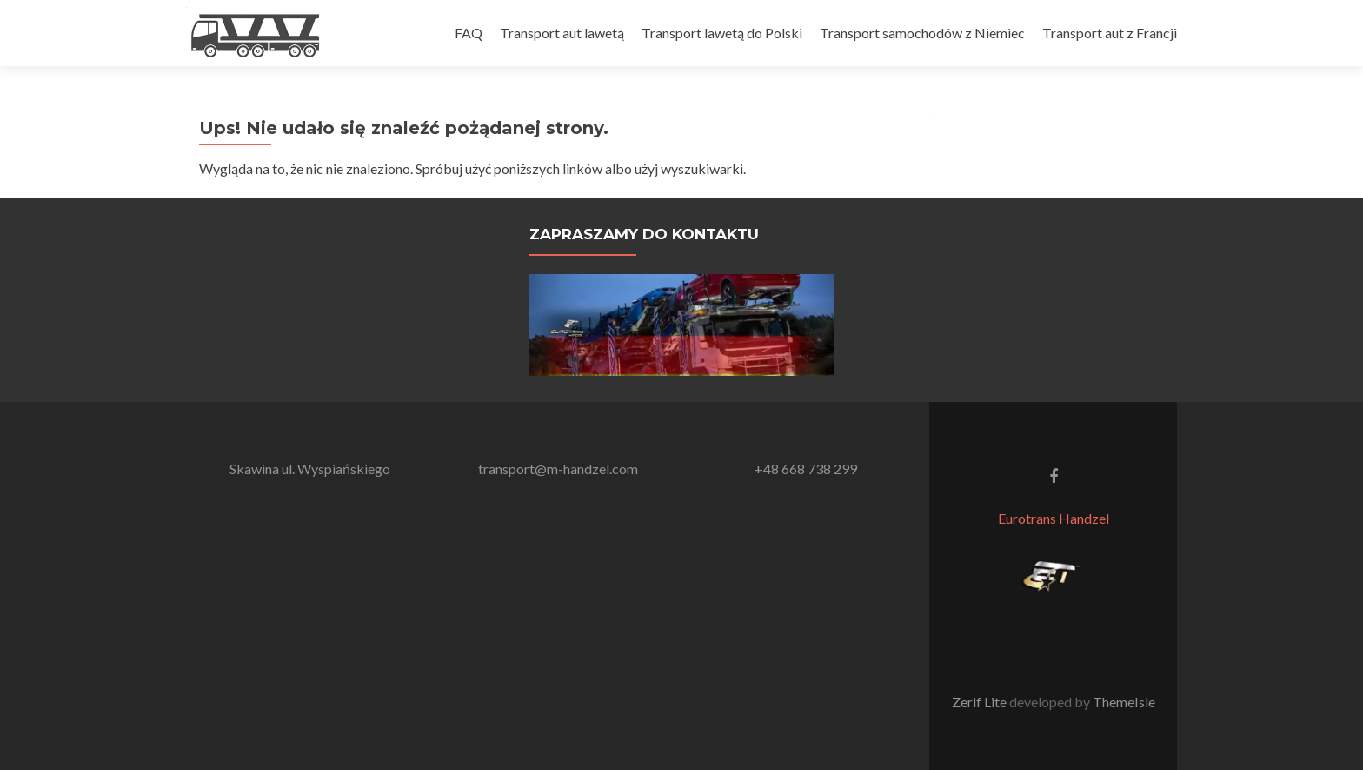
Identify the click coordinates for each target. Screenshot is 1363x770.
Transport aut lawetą (562, 32)
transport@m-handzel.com (558, 468)
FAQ (468, 32)
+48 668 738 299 (806, 468)
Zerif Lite (980, 701)
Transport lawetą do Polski (722, 32)
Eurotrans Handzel (1053, 518)
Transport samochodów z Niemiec (922, 32)
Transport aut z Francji (1109, 32)
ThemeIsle (1124, 701)
